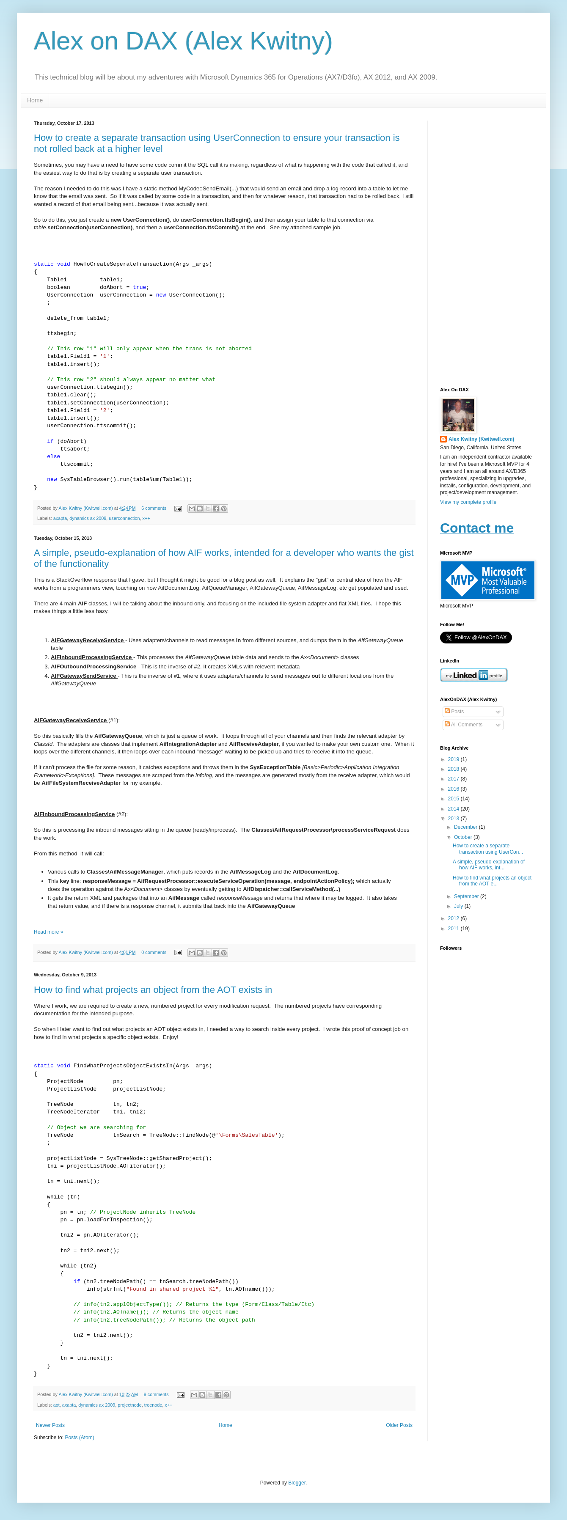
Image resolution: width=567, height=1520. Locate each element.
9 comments (156, 1394)
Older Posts (399, 1425)
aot (56, 1404)
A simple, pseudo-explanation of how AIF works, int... (489, 865)
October (463, 837)
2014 (454, 809)
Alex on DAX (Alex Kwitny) (183, 41)
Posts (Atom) (79, 1437)
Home (35, 100)
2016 (454, 789)
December (466, 827)
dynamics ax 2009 (87, 518)
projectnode (129, 1404)
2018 (454, 769)
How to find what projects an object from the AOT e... (492, 881)
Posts (454, 712)
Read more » (48, 932)
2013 (454, 819)
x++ (146, 518)
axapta (60, 518)
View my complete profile (468, 502)
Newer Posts (50, 1425)
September (467, 896)
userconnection (124, 518)
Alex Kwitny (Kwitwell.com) (86, 508)
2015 (454, 799)
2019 (454, 759)
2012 (454, 918)
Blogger (297, 1483)
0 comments (153, 952)
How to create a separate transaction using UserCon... (488, 849)
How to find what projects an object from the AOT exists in (153, 989)
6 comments (153, 508)
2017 (454, 779)
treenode (153, 1404)
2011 (454, 929)
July (459, 906)
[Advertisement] (486, 247)
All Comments (463, 725)
